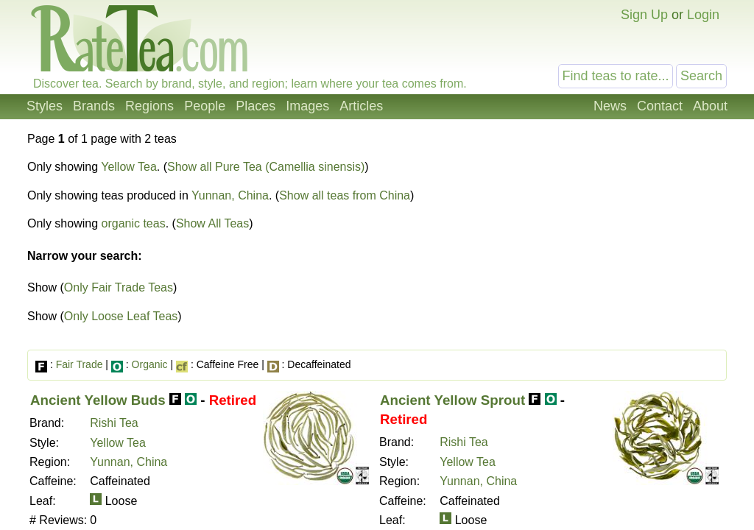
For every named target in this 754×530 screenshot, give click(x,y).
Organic (150, 364)
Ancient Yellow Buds (98, 400)
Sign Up (644, 14)
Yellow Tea (129, 166)
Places (255, 106)
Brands (94, 106)
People (204, 106)
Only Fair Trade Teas (118, 287)
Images (307, 106)
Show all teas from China (344, 195)
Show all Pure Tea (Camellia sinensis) (265, 166)
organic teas (134, 223)
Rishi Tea (114, 423)
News (610, 106)
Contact (660, 106)
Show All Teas (212, 223)
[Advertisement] (603, 241)
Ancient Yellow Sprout (452, 400)
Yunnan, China (230, 195)
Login (703, 14)
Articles (361, 106)
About (710, 106)
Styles (45, 106)
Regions (149, 106)
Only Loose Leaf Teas (120, 316)
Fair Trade (79, 364)
